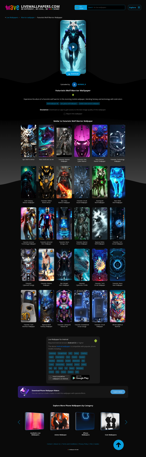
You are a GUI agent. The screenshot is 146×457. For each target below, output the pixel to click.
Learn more (118, 392)
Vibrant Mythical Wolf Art (117, 325)
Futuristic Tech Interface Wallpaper (28, 325)
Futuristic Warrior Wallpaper (64, 160)
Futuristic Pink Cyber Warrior (81, 160)
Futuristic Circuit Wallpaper (100, 325)
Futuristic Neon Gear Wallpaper (117, 284)
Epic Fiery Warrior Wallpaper (64, 201)
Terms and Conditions (69, 444)
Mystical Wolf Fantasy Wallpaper (46, 325)
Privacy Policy (83, 444)
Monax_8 (78, 84)
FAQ (91, 444)
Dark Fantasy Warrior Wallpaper (28, 201)
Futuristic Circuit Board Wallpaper (82, 201)
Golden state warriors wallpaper (89, 103)
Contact (49, 444)
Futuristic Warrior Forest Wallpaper (81, 243)
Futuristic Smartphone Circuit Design (82, 325)
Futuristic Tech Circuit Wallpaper (117, 243)
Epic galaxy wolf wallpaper (69, 103)
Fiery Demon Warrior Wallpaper (99, 160)
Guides (96, 444)
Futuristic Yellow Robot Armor (46, 201)
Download (73, 74)
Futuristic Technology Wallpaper (117, 160)
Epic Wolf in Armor (28, 159)
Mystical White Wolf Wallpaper (100, 243)
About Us (57, 444)
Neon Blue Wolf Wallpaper (117, 201)
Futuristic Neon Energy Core (64, 243)
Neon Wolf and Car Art (46, 159)
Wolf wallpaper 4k (52, 103)
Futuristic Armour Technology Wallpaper (28, 243)
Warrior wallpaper (28, 17)
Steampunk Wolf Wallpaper (100, 201)
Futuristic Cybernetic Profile (82, 284)
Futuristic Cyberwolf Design (28, 284)
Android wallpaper (63, 346)
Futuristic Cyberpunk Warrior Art (64, 325)
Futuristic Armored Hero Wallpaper (46, 243)
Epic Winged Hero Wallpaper (64, 284)
